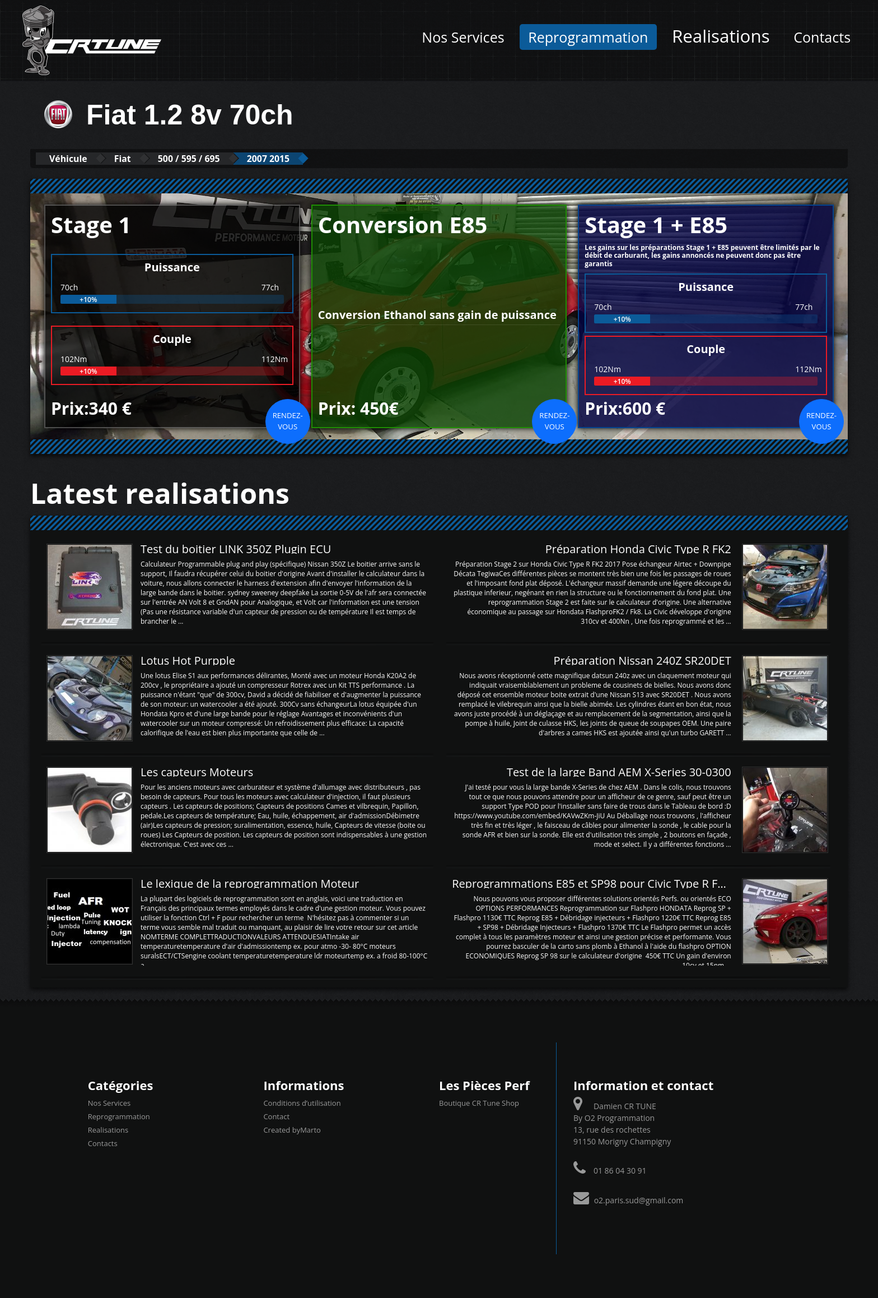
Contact (276, 1116)
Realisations (721, 36)
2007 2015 (302, 158)
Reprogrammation (588, 37)
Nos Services (463, 37)
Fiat (136, 158)
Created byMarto (291, 1129)
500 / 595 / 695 (212, 158)
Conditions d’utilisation (301, 1102)
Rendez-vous (288, 420)
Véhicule (73, 158)
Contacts (822, 37)
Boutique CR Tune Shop (479, 1102)
